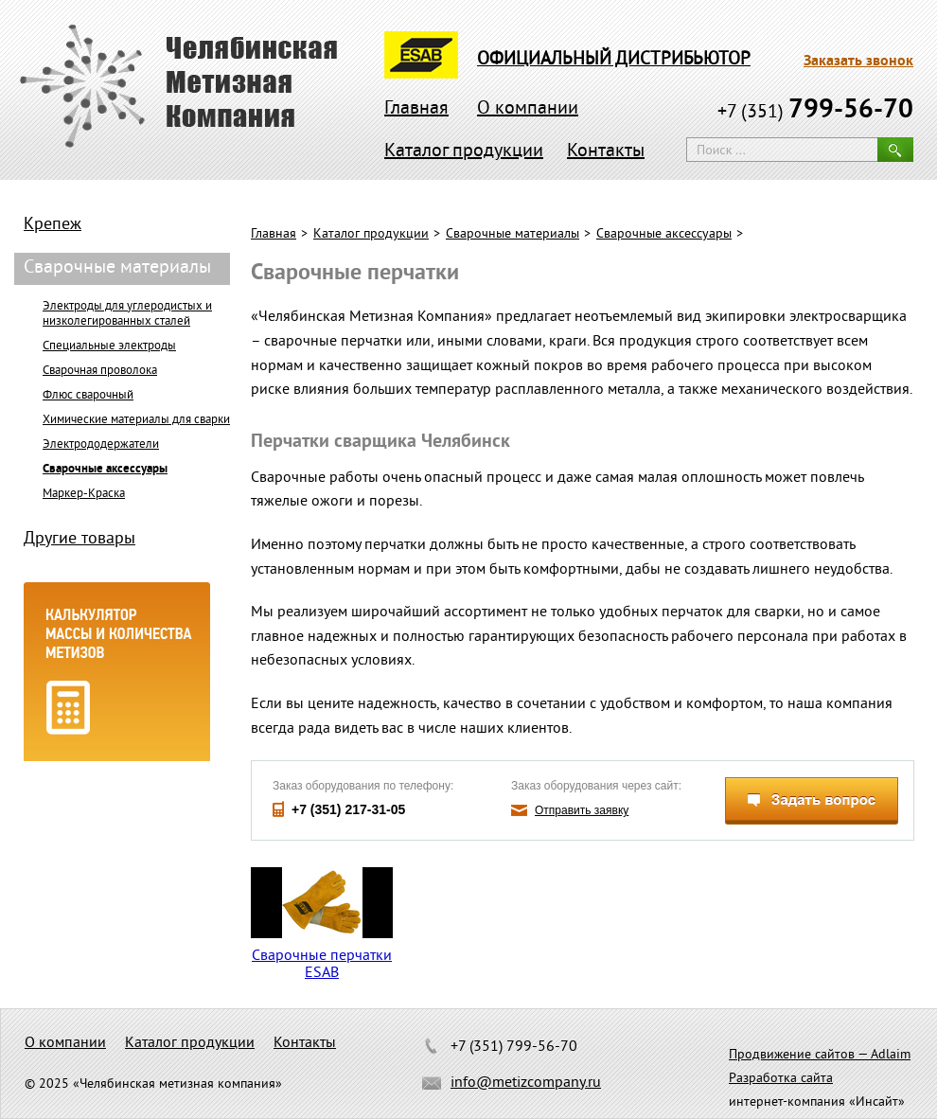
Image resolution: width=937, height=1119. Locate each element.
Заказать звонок (858, 61)
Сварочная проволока (100, 371)
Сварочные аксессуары (664, 234)
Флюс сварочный (88, 395)
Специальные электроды (109, 346)
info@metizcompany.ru (526, 1083)
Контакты (606, 152)
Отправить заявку (581, 810)
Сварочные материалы (512, 234)
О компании (527, 109)
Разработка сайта (781, 1079)
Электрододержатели (101, 445)
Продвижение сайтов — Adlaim (819, 1055)
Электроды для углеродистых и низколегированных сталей (127, 314)
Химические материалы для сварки (136, 420)
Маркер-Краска (84, 494)
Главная (416, 109)
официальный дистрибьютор (614, 59)
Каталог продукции (463, 152)
